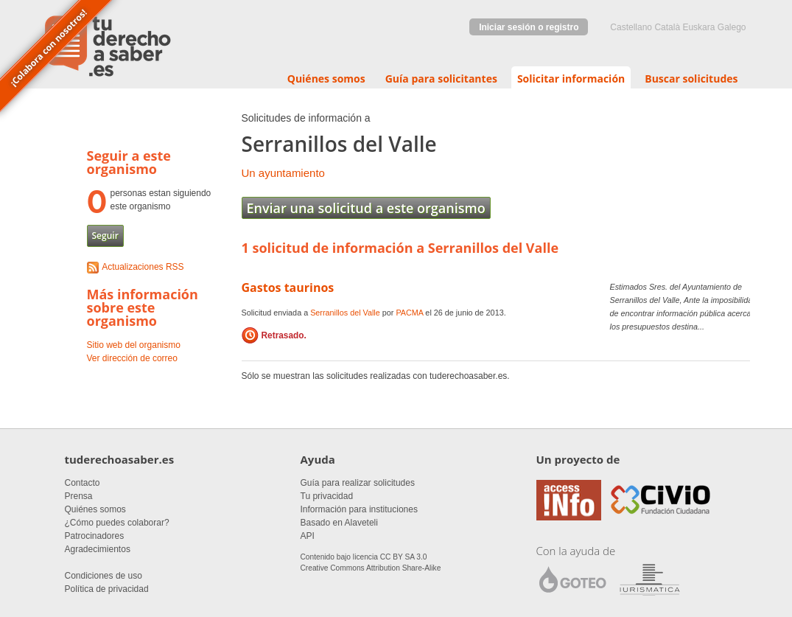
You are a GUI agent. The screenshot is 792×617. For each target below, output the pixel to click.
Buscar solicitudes (691, 79)
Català (667, 27)
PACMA (409, 312)
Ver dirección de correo (132, 358)
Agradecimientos (97, 549)
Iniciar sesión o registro (528, 27)
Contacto (82, 483)
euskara (698, 27)
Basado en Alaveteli (339, 522)
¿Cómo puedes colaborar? (117, 522)
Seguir (105, 235)
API (308, 536)
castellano (631, 27)
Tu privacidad (327, 496)
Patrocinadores (95, 536)
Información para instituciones (359, 509)
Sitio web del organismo (134, 345)
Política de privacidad (107, 589)
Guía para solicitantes (441, 79)
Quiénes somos (326, 79)
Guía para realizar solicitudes (358, 483)
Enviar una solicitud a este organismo (366, 208)
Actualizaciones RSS (142, 267)
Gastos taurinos (288, 287)
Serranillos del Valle (345, 312)
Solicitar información (571, 79)
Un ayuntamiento (283, 173)
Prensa (79, 496)
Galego (732, 27)
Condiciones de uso (103, 576)
